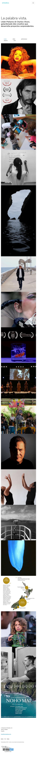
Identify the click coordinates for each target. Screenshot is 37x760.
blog (8, 739)
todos (5, 39)
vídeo (14, 39)
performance (24, 39)
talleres (6, 40)
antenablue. (5, 3)
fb (5, 739)
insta (2, 739)
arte (15, 40)
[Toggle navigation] (33, 3)
